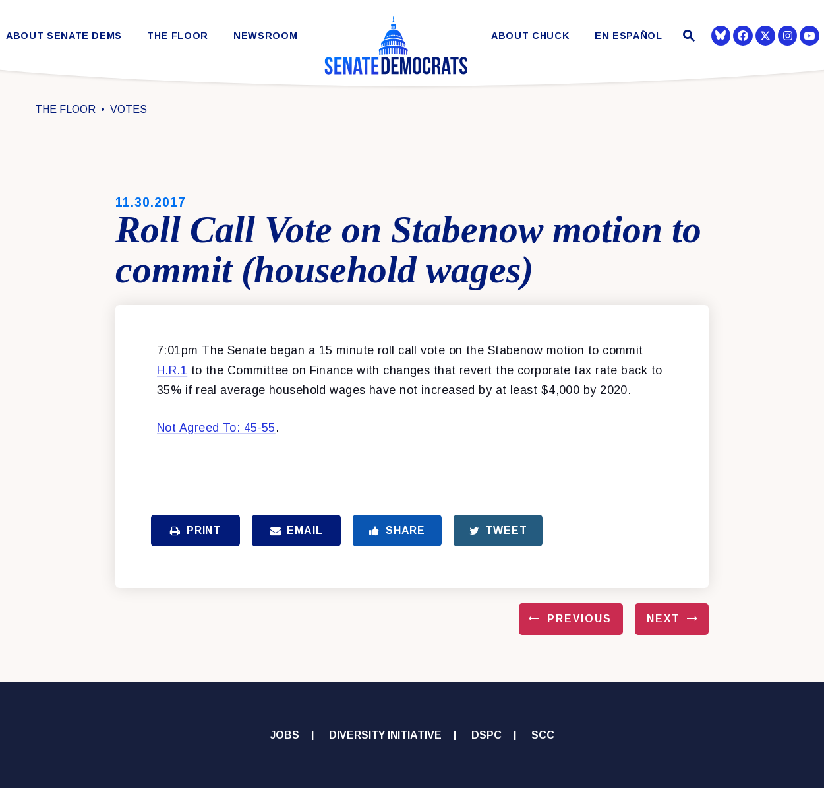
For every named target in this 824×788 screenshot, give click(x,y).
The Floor (177, 36)
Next (663, 618)
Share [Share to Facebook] (397, 530)
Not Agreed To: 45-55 (216, 427)
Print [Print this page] (195, 530)
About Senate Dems (64, 36)
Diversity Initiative (385, 734)
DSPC (486, 734)
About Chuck (530, 36)
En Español (628, 36)
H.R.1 (172, 370)
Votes (128, 109)
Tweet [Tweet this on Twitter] (498, 530)
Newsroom (265, 36)
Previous (579, 618)
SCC (542, 734)
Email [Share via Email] (296, 530)
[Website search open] (687, 37)
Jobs (284, 734)
